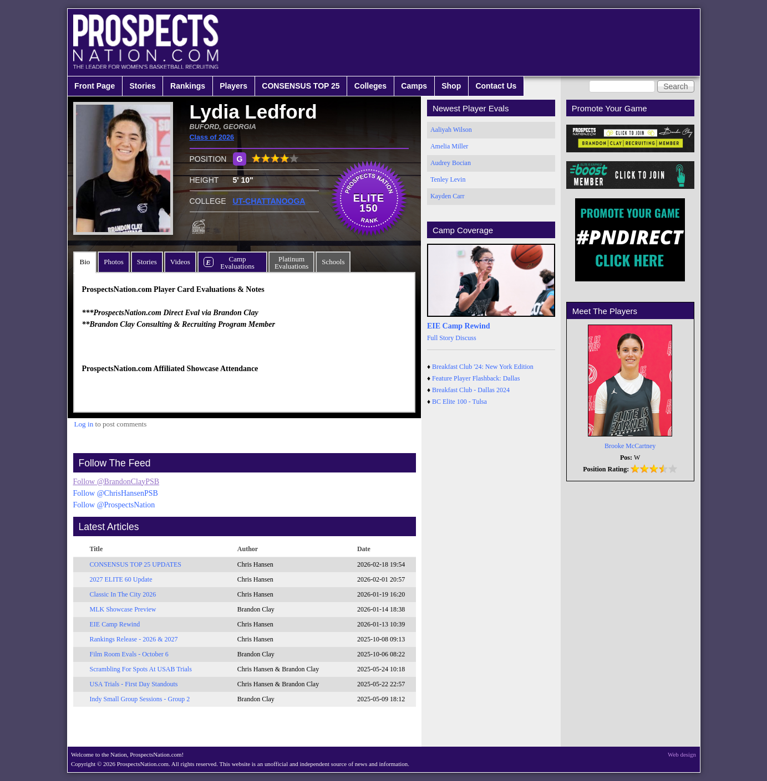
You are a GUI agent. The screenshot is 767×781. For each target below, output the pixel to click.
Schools (333, 262)
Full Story (440, 338)
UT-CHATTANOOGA (269, 201)
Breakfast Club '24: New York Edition (483, 367)
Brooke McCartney (630, 446)
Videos (180, 262)
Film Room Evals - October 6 (129, 654)
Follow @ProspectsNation (114, 505)
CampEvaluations (237, 262)
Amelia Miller (449, 146)
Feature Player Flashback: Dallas (476, 378)
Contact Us (495, 85)
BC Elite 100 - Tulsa (459, 401)
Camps (414, 85)
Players (233, 85)
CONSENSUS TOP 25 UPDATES (136, 564)
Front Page (94, 85)
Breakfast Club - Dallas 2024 (471, 390)
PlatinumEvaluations (291, 262)
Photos (113, 262)
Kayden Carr (447, 196)
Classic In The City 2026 (123, 594)
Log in (84, 424)
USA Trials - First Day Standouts (134, 684)
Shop (451, 85)
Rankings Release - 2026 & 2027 (134, 639)
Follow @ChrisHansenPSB (115, 493)
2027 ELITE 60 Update (121, 579)
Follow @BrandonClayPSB (116, 481)
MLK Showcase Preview (123, 609)
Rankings (187, 85)
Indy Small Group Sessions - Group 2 (140, 699)
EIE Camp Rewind (115, 624)
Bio (85, 262)
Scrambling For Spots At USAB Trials (141, 669)
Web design (682, 754)
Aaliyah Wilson (451, 129)
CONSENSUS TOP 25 (300, 85)
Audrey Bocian (450, 163)
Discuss (465, 338)
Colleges (370, 85)
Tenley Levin (447, 179)
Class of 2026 (212, 137)
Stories (142, 85)
